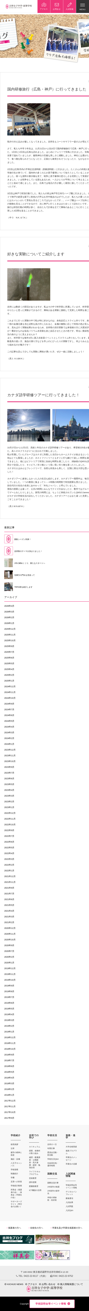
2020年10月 (10, 939)
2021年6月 (9, 899)
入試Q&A (69, 1210)
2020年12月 (10, 928)
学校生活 (52, 1135)
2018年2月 (9, 1089)
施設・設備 (15, 1159)
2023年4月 (9, 790)
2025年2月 (9, 675)
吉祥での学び (34, 1136)
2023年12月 (10, 750)
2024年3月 (9, 732)
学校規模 (14, 1169)
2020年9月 (9, 945)
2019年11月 (10, 974)
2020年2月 (9, 957)
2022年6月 (9, 842)
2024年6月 (9, 715)
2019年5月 (9, 1009)
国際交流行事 (53, 1183)
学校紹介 (15, 1135)
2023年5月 (9, 784)
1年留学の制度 (53, 1187)
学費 (12, 1178)
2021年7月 (9, 893)
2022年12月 (10, 813)
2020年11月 (10, 934)
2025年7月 (9, 652)
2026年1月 (9, 623)
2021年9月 (9, 888)
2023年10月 (10, 761)
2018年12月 (10, 1037)
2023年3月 (9, 796)
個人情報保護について (70, 1284)
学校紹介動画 (16, 1186)
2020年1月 (9, 962)
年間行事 (51, 1148)
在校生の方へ (36, 1228)
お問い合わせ (47, 1284)
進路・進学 (70, 1136)
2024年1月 (9, 744)
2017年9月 (9, 1118)
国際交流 (52, 1173)
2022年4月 (9, 853)
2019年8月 (9, 991)
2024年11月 (10, 692)
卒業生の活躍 (71, 1164)
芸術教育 (32, 1178)
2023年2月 (9, 801)
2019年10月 (10, 980)
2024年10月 (10, 698)
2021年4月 (9, 911)
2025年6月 (9, 658)
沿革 (12, 1148)
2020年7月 (9, 951)
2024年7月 (9, 709)
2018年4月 (9, 1078)
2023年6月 (9, 778)
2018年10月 (10, 1049)
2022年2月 (9, 865)
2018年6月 (9, 1066)
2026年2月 (9, 617)
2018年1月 (9, 1095)
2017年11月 (10, 1106)
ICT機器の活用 (35, 1190)
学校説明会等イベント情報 (50, 1303)
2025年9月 (9, 646)
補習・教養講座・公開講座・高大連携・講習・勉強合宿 (34, 1162)
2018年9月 (9, 1055)
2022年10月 (10, 824)
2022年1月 (9, 870)
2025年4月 (9, 669)
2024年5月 (9, 721)
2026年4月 (9, 606)
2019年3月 (9, 1020)
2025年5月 (9, 663)
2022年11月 (10, 819)
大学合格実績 (71, 1147)
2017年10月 (10, 1112)
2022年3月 (9, 859)
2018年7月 (9, 1060)
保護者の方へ (14, 1228)
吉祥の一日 (52, 1144)
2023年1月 (9, 807)
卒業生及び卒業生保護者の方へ (66, 1228)
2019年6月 (9, 1003)
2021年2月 (9, 922)
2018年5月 (9, 1072)
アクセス (31, 1284)
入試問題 (69, 1206)
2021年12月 (10, 876)
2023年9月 (9, 767)
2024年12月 (10, 686)
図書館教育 (33, 1186)
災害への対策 (16, 1182)
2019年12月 (10, 968)
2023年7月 (9, 773)
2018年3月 (9, 1083)
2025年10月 (10, 640)
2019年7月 (9, 997)
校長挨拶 (14, 1144)
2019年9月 (9, 986)
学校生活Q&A (53, 1159)
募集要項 (69, 1198)
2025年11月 (10, 635)
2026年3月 (9, 612)
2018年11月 (10, 1043)
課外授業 (32, 1182)
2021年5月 (9, 905)
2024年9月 (9, 704)
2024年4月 (9, 727)
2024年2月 (9, 738)
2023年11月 (10, 755)
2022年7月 (9, 836)
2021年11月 (10, 882)
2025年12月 (10, 629)
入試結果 (69, 1202)
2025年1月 (9, 681)
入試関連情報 (70, 1174)
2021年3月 (9, 916)
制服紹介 (14, 1173)
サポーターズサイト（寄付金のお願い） (16, 1204)
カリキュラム (34, 1147)
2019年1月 (9, 1032)
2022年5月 (9, 847)
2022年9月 (9, 830)
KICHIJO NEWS (14, 1284)
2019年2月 (9, 1026)
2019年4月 (9, 1014)
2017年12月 (10, 1101)
